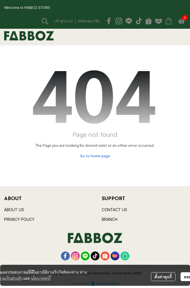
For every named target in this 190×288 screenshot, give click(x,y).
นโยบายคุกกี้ (41, 278)
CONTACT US (114, 209)
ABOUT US (14, 209)
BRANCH (109, 219)
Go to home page (95, 155)
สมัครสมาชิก (89, 21)
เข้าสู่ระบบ (63, 21)
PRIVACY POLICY (19, 219)
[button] (45, 21)
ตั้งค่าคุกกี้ (163, 276)
